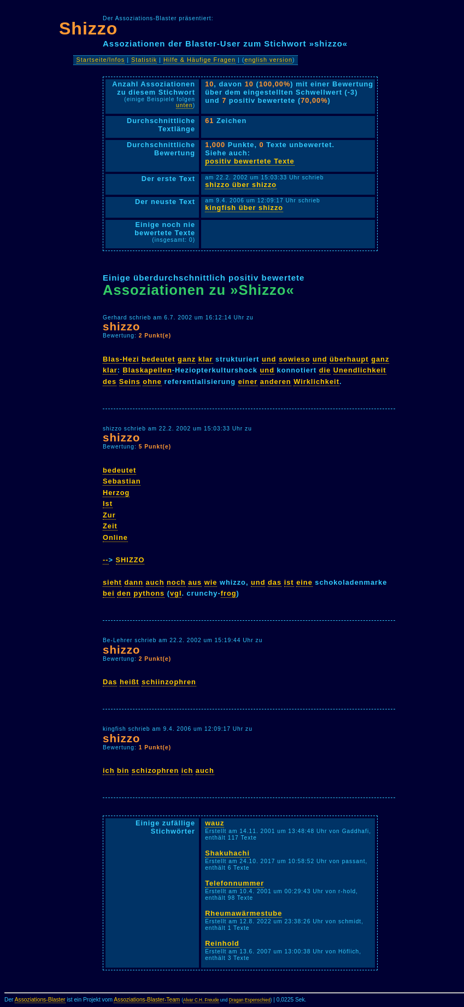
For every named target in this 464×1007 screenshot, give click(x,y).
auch (155, 582)
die (325, 370)
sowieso (294, 359)
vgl (176, 593)
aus (195, 582)
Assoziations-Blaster (40, 1000)
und (269, 359)
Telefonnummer (234, 883)
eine (304, 582)
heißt (129, 682)
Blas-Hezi (121, 359)
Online (115, 537)
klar (205, 359)
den (124, 593)
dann (133, 582)
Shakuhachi (227, 853)
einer (248, 381)
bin (123, 770)
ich (109, 770)
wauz (214, 823)
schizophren (155, 770)
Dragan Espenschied (250, 1000)
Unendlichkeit (359, 370)
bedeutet (158, 359)
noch (176, 582)
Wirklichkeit (316, 381)
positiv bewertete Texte (250, 161)
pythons (149, 593)
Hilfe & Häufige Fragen (199, 59)
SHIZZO (130, 560)
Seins (129, 381)
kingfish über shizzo (244, 207)
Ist (108, 503)
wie (211, 582)
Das (110, 682)
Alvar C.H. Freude (201, 1000)
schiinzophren (169, 682)
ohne (152, 381)
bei (109, 593)
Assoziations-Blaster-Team (147, 1000)
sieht (112, 582)
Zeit (110, 526)
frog (229, 593)
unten (184, 105)
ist (289, 582)
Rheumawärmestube (243, 913)
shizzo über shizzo (241, 185)
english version (268, 59)
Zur (109, 515)
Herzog (116, 492)
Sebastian (121, 481)
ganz (187, 359)
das (274, 582)
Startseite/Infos (101, 59)
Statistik (144, 59)
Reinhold (222, 943)
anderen (275, 381)
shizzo (121, 326)
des (109, 381)
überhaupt (349, 359)
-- (106, 560)
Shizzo (88, 28)
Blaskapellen (147, 370)
